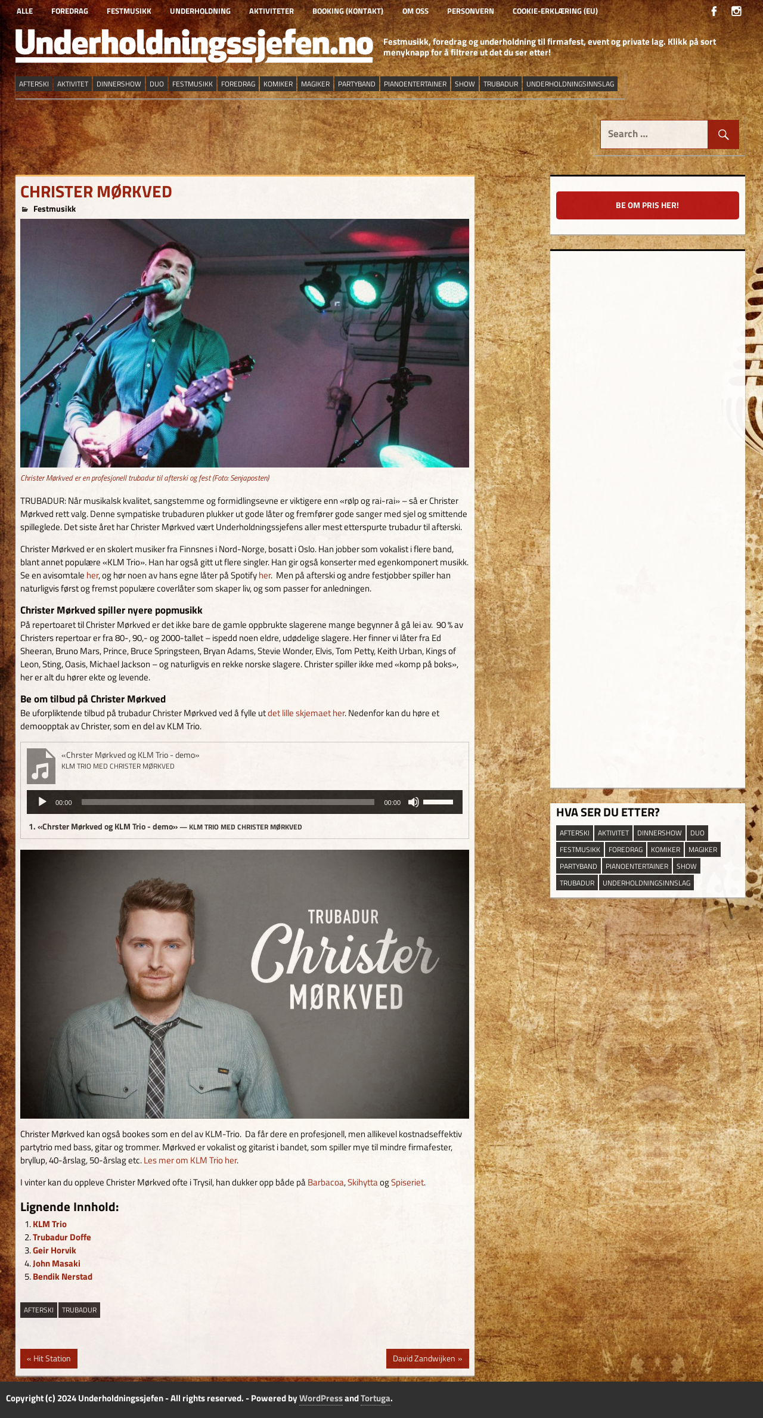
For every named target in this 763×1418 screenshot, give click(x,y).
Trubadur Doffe (62, 1237)
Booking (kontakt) (347, 11)
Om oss (415, 11)
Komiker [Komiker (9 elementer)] (278, 83)
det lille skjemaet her (306, 713)
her (92, 575)
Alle (25, 11)
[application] (245, 802)
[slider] (228, 802)
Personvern (470, 11)
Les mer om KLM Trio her (190, 1160)
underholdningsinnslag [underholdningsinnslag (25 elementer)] (570, 83)
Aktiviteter (271, 11)
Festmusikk (129, 11)
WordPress (321, 1398)
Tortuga (375, 1398)
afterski (39, 1309)
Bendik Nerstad (62, 1276)
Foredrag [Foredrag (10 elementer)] (238, 83)
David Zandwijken (423, 1360)
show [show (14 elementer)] (465, 83)
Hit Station (52, 1360)
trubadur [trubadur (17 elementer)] (500, 83)
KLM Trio (50, 1224)
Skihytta (363, 1182)
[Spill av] (42, 802)
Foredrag (69, 11)
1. (165, 826)
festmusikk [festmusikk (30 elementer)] (192, 83)
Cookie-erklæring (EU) (555, 11)
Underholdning (200, 11)
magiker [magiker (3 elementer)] (315, 83)
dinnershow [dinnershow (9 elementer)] (119, 83)
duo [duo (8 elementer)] (157, 83)
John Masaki (56, 1263)
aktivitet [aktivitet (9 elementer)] (72, 83)
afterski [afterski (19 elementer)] (34, 83)
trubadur (79, 1309)
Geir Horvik (54, 1250)
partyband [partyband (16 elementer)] (357, 83)
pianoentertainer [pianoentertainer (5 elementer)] (415, 83)
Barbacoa (326, 1182)
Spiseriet (407, 1182)
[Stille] (414, 802)
